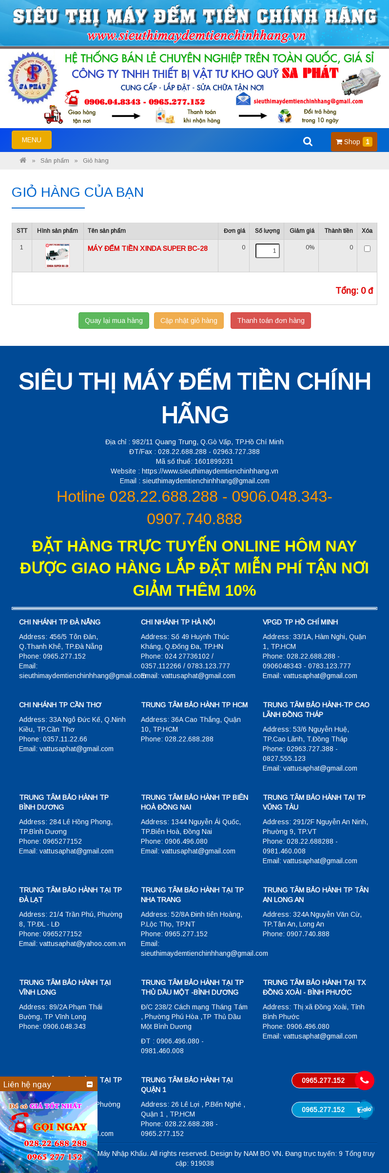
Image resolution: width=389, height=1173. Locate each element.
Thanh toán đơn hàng (271, 320)
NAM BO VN (262, 1153)
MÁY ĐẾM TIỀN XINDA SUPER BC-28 (148, 248)
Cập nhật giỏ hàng (188, 320)
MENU (36, 141)
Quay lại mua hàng (114, 320)
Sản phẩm (54, 160)
